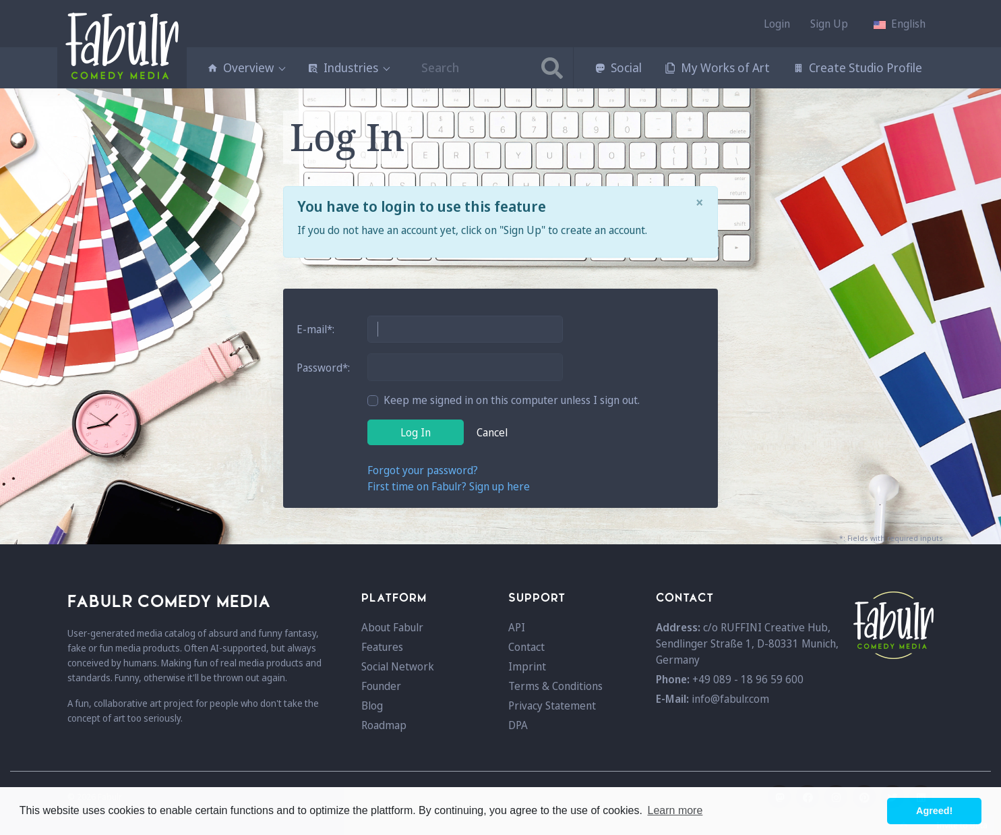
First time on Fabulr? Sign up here (448, 486)
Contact (526, 646)
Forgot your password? (422, 470)
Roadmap (383, 725)
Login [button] (777, 23)
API (516, 627)
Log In (415, 432)
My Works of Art (717, 67)
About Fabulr (392, 627)
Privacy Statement (552, 705)
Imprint (527, 666)
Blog (372, 705)
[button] (899, 23)
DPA (518, 725)
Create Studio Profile (857, 67)
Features (382, 646)
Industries (348, 67)
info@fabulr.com (730, 698)
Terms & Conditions (555, 686)
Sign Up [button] (829, 23)
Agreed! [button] (934, 810)
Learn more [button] (675, 810)
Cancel (492, 432)
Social (618, 67)
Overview (245, 67)
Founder (381, 686)
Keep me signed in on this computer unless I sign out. (512, 400)
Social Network (397, 666)
